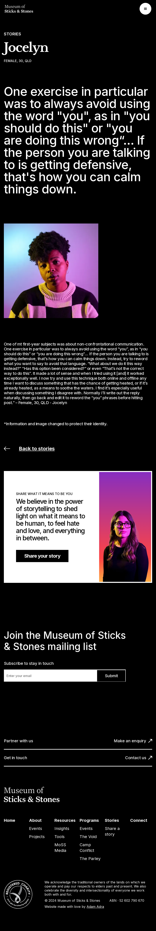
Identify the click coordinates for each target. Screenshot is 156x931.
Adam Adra (95, 907)
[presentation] (35, 692)
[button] (145, 9)
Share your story (42, 556)
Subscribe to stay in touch (29, 663)
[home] (19, 8)
